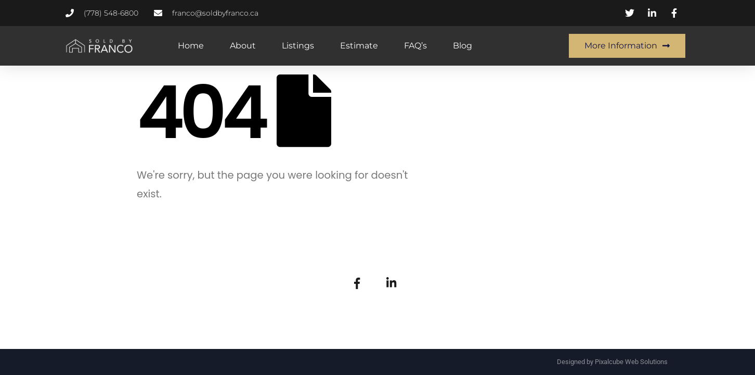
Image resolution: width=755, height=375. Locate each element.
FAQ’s (415, 46)
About (243, 46)
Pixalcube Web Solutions (631, 362)
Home (191, 46)
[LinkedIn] (392, 282)
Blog (462, 46)
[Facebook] (357, 282)
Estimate (359, 46)
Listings (298, 46)
